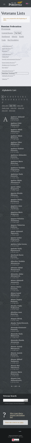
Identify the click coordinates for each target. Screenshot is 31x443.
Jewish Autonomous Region (11, 59)
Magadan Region (7, 71)
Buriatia (4, 51)
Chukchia (5, 57)
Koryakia (5, 67)
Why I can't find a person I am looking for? (17, 415)
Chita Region (6, 54)
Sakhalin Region (7, 76)
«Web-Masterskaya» (13, 437)
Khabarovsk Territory (9, 65)
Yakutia (4, 79)
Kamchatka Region (8, 63)
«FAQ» (22, 422)
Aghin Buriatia (7, 46)
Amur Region (6, 49)
